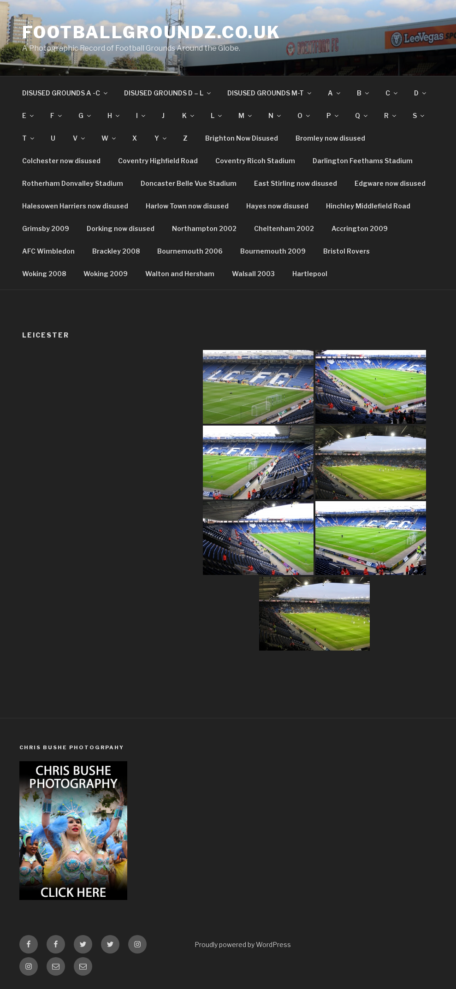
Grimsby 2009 (45, 228)
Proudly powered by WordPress (243, 944)
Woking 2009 (105, 274)
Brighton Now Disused (241, 138)
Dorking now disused (120, 228)
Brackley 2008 (116, 251)
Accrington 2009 (360, 228)
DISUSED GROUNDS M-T (270, 93)
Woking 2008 (44, 274)
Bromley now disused (330, 138)
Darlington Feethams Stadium (363, 161)
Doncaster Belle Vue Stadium (189, 183)
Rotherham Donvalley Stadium (72, 183)
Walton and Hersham (179, 274)
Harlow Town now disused (187, 206)
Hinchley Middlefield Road (368, 206)
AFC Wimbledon (48, 251)
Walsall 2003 (253, 274)
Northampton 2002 (204, 228)
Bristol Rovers (346, 251)
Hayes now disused (277, 206)
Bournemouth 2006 (190, 251)
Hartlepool (309, 274)
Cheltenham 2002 (284, 228)
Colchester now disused (61, 161)
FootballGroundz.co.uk (151, 32)
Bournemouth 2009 (273, 251)
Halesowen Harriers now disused (75, 206)
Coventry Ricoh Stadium (255, 161)
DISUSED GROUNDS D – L (168, 93)
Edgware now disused (390, 183)
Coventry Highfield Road (158, 161)
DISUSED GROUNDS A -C (65, 93)
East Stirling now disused (295, 183)
